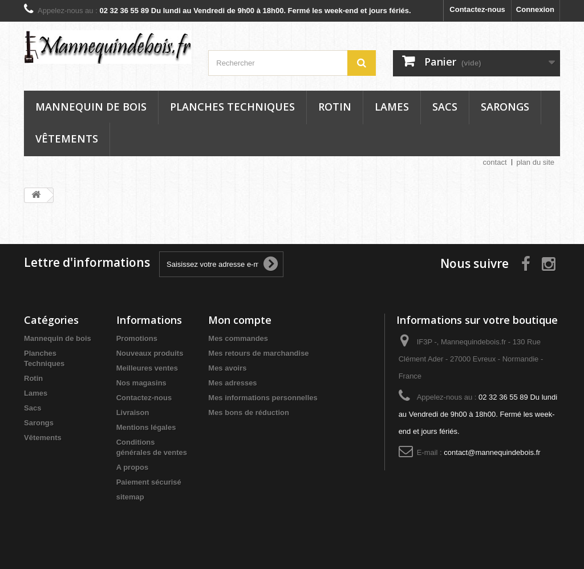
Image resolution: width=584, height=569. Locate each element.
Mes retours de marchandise (258, 353)
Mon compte (239, 320)
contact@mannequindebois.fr (492, 452)
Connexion (535, 9)
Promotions (136, 338)
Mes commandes (238, 338)
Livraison (132, 412)
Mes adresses (232, 383)
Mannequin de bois (91, 106)
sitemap (130, 497)
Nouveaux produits (150, 353)
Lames (392, 106)
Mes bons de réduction (248, 412)
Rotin (334, 106)
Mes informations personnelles (262, 397)
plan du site (536, 162)
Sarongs (505, 106)
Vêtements (66, 138)
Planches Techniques (232, 106)
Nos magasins (141, 383)
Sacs (444, 106)
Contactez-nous (477, 9)
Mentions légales (146, 427)
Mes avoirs (227, 368)
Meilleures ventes (147, 368)
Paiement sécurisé (148, 482)
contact (495, 162)
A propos (132, 467)
